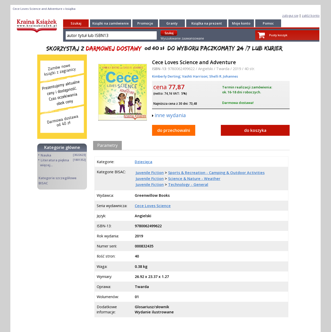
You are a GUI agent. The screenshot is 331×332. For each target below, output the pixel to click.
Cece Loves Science (153, 205)
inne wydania (170, 115)
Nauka (46, 155)
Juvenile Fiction (150, 172)
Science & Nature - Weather (194, 178)
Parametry (107, 145)
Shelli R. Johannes (223, 76)
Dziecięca (143, 161)
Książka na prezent (206, 23)
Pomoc (268, 23)
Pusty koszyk (278, 35)
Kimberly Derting (166, 76)
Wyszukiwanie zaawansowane (182, 38)
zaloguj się (290, 15)
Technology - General (188, 184)
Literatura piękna (55, 160)
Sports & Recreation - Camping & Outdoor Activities (216, 172)
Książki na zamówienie (110, 23)
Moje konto (241, 23)
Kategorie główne (62, 147)
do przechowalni (173, 130)
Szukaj (76, 23)
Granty (172, 23)
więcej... (46, 165)
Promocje (145, 23)
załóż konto (311, 15)
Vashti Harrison (194, 76)
